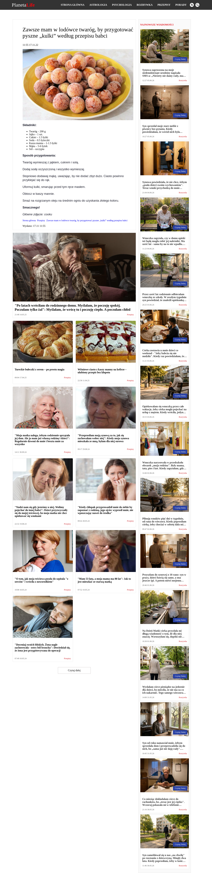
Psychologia (122, 4)
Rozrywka (144, 4)
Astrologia (98, 4)
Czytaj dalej (74, 670)
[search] (197, 5)
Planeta (23, 4)
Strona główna (72, 4)
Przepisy (164, 4)
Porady (181, 4)
